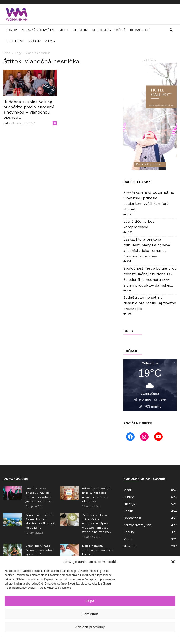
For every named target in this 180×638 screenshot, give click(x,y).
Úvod (7, 53)
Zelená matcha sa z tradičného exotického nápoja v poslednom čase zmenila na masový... (96, 523)
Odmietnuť (90, 614)
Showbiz (80, 30)
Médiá (121, 30)
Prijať (90, 601)
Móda (64, 30)
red (5, 123)
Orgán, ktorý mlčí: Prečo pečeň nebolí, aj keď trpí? (40, 550)
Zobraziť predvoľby (90, 627)
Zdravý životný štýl (38, 30)
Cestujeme (14, 41)
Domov (11, 30)
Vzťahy (35, 41)
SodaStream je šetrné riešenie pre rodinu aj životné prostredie (149, 303)
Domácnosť (140, 30)
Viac (50, 41)
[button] (173, 561)
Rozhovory (101, 30)
